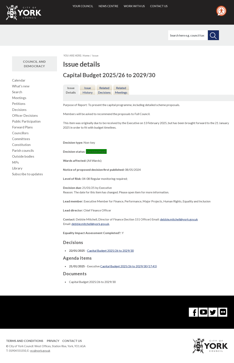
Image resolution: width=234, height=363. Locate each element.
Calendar (18, 80)
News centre (108, 6)
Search (17, 92)
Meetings (19, 98)
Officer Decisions (25, 115)
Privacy (53, 340)
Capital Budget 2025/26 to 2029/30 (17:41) (128, 266)
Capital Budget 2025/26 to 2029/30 (110, 250)
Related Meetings (121, 90)
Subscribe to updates (27, 174)
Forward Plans (22, 127)
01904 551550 (17, 350)
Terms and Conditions (24, 340)
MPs (15, 162)
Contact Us (72, 340)
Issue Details (71, 90)
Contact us (159, 6)
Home (86, 55)
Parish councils (23, 151)
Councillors (20, 133)
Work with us (134, 6)
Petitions (18, 104)
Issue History (88, 90)
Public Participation (26, 121)
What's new (20, 86)
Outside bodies (23, 156)
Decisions (19, 110)
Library (17, 168)
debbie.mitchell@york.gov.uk (179, 219)
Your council (83, 6)
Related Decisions (104, 90)
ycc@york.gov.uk (40, 350)
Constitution (21, 145)
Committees (21, 139)
